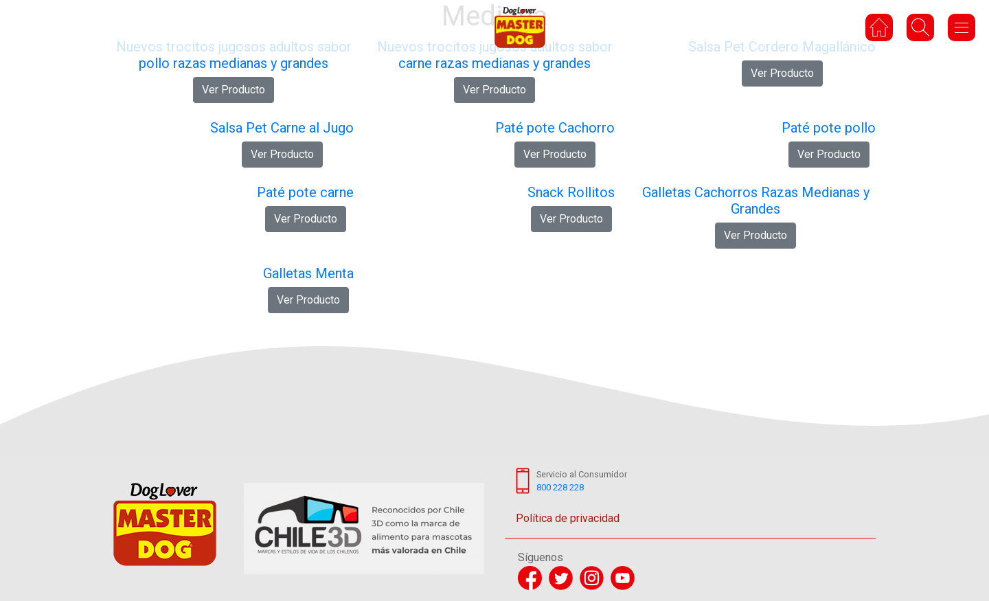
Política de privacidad (567, 518)
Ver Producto (233, 89)
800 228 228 (560, 487)
